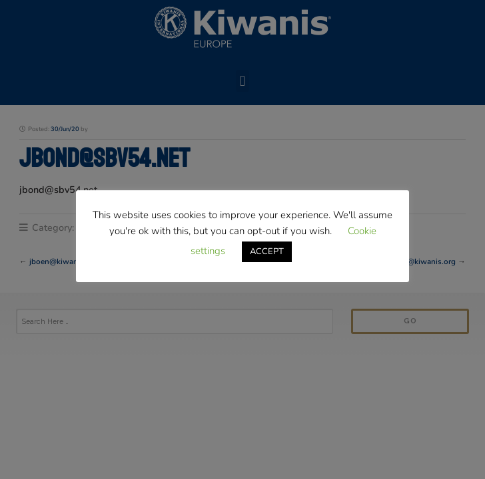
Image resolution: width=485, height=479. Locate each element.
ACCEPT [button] (267, 251)
